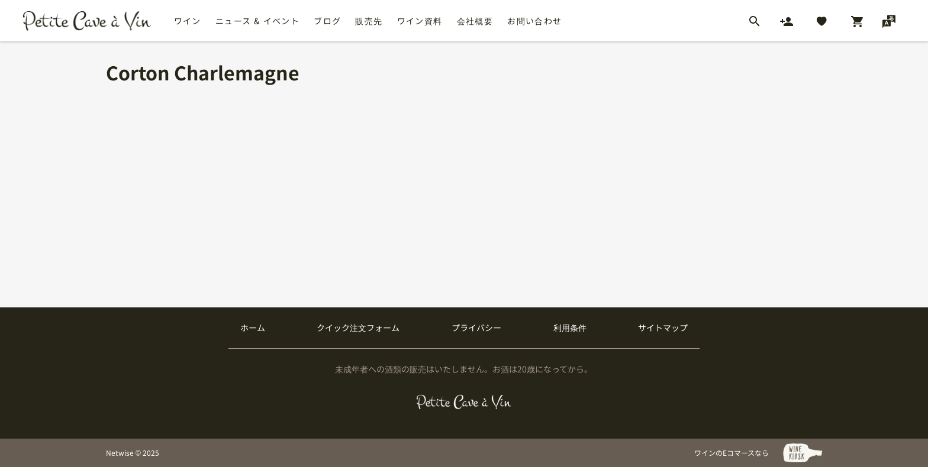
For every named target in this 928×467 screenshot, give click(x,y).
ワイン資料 (420, 21)
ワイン (187, 21)
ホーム (252, 327)
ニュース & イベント (257, 21)
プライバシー (476, 327)
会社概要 (475, 21)
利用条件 (570, 327)
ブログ (327, 21)
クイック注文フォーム (358, 327)
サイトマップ (663, 327)
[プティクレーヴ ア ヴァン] (464, 402)
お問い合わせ (534, 21)
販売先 (368, 21)
